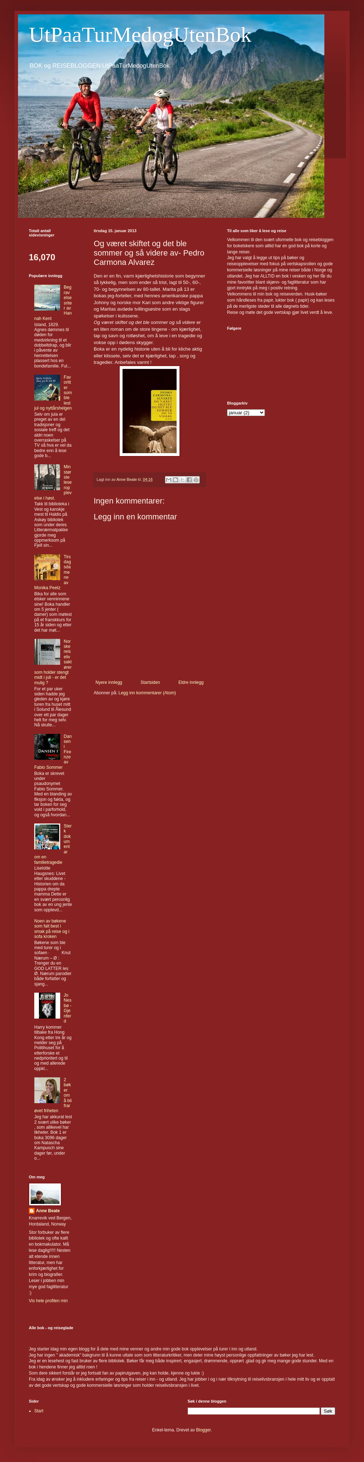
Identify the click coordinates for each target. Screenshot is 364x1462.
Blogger (203, 1429)
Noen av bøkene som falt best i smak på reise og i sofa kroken (51, 929)
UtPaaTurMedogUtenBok (140, 34)
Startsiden (150, 682)
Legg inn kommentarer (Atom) (147, 692)
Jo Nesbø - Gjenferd (67, 1008)
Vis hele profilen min (48, 1300)
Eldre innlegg (191, 682)
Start (38, 1410)
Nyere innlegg (109, 682)
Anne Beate (48, 1210)
